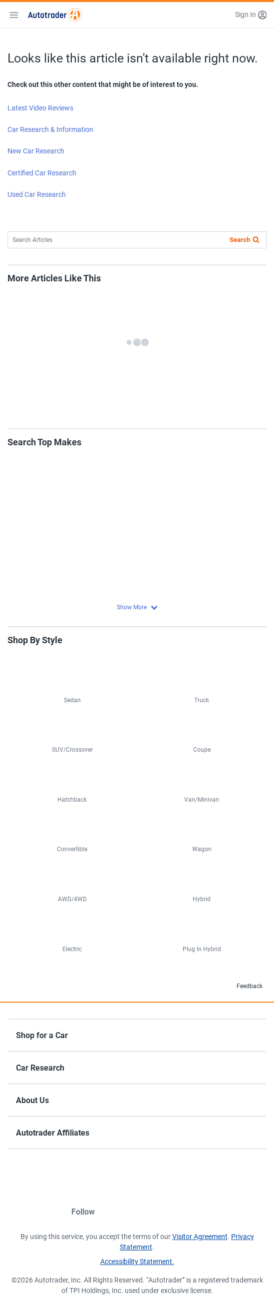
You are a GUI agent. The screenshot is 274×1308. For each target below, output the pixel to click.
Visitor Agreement (200, 1237)
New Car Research (35, 151)
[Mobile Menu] (14, 15)
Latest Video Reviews (40, 108)
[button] (251, 14)
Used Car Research (36, 194)
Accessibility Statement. (137, 1262)
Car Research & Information (50, 129)
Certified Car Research (41, 173)
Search (240, 239)
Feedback (242, 987)
